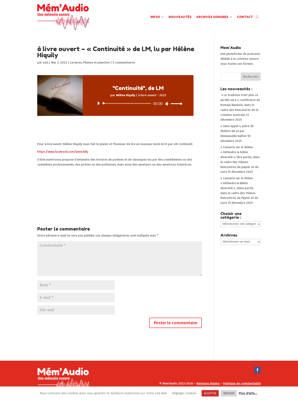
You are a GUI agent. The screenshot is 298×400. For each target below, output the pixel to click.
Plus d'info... (248, 393)
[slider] (127, 103)
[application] (138, 103)
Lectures (76, 62)
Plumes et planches (96, 62)
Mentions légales (208, 383)
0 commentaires (124, 62)
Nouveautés (180, 17)
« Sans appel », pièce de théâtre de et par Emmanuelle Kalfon (237, 131)
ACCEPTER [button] (210, 393)
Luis (45, 62)
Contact (245, 17)
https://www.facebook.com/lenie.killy (62, 152)
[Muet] (167, 104)
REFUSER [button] (228, 393)
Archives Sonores (212, 17)
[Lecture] (98, 103)
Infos (155, 17)
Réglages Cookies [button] (184, 393)
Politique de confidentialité (242, 383)
